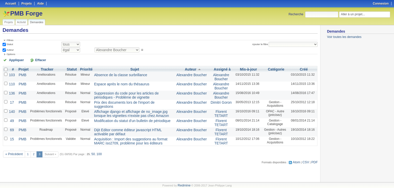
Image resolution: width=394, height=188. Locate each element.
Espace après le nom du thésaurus (113, 81)
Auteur (10, 49)
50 (90, 144)
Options (11, 53)
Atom (299, 151)
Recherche (296, 14)
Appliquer (13, 59)
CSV (307, 151)
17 (11, 98)
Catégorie (274, 68)
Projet (22, 68)
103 (11, 73)
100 (95, 144)
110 (11, 81)
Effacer (31, 59)
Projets (8, 22)
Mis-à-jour (245, 68)
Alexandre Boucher (192, 73)
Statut (9, 44)
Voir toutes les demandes (344, 37)
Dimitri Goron (219, 98)
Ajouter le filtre (262, 44)
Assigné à (219, 68)
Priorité (83, 68)
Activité (21, 22)
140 (11, 106)
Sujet (134, 68)
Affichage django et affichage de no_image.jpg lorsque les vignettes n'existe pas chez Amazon (129, 107)
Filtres (10, 40)
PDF (315, 151)
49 (11, 114)
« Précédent (12, 144)
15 (11, 130)
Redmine (183, 185)
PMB (21, 73)
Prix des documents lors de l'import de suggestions (124, 98)
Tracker (44, 68)
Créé (303, 68)
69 (11, 122)
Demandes (36, 22)
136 (11, 89)
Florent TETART (218, 107)
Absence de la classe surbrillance (113, 73)
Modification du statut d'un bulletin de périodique (123, 114)
